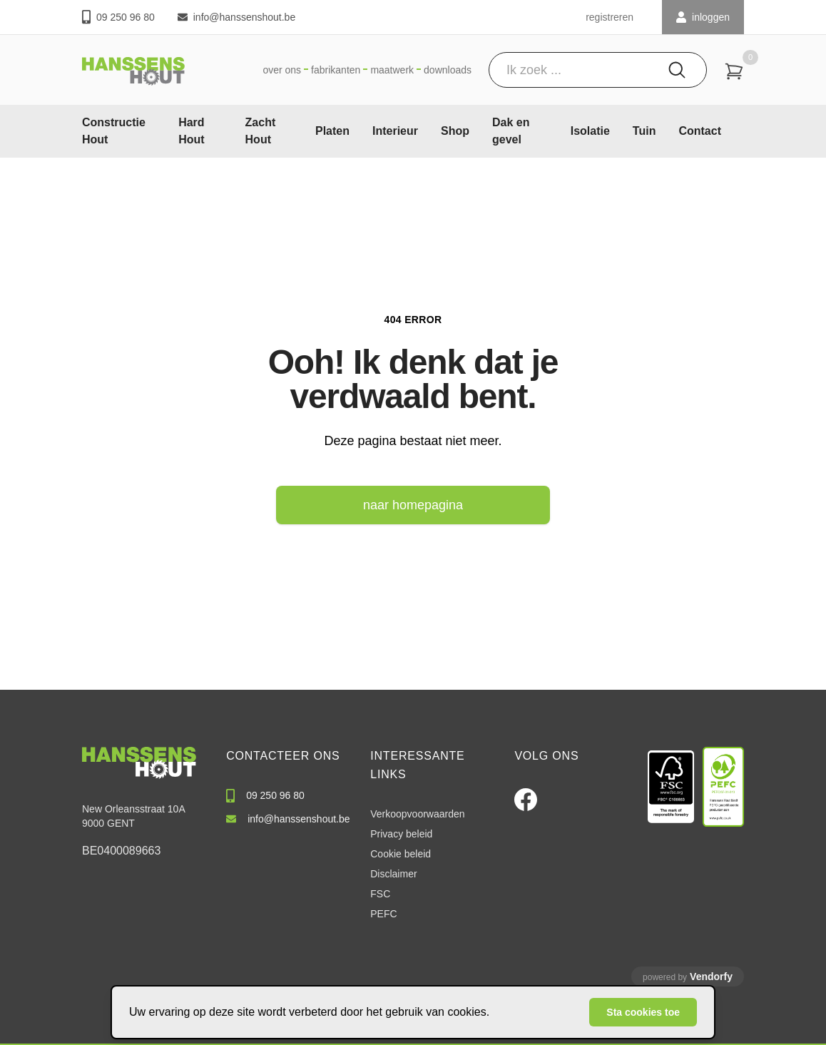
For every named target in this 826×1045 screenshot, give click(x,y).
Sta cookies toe (643, 1012)
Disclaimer (393, 874)
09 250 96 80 (118, 17)
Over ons (281, 70)
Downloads (447, 70)
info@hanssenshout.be (236, 17)
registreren (609, 17)
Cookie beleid (400, 854)
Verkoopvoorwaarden (417, 814)
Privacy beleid (401, 834)
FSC (380, 893)
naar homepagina (413, 505)
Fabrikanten (335, 70)
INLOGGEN (703, 17)
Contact (699, 131)
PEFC (383, 913)
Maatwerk (392, 70)
